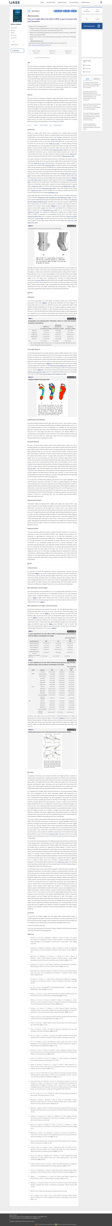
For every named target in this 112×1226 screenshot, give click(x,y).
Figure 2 (49, 363)
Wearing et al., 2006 (66, 197)
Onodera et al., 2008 (60, 374)
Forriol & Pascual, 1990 (49, 374)
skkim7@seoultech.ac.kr (36, 41)
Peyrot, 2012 (37, 180)
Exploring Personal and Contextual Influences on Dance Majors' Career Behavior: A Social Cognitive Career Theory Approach (92, 106)
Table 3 (35, 617)
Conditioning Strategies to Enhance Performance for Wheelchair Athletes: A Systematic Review (91, 126)
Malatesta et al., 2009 (69, 186)
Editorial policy (62, 2)
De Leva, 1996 (31, 468)
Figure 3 (62, 718)
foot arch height (43, 125)
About (42, 2)
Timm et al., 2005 (71, 216)
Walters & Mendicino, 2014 (40, 201)
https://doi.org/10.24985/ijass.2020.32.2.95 (40, 45)
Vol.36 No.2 (88, 72)
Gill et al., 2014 (31, 372)
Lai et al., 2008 (39, 218)
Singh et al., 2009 (36, 186)
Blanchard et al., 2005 (68, 156)
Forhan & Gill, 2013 (66, 173)
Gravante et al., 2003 (54, 197)
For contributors (74, 2)
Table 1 (45, 303)
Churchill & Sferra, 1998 (34, 216)
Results (12, 33)
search (101, 2)
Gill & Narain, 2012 (53, 192)
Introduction (14, 28)
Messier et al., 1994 (32, 222)
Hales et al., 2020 (54, 143)
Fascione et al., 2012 (53, 365)
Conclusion (13, 37)
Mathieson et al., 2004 (65, 365)
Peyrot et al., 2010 (36, 190)
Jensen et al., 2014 (56, 139)
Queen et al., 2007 (40, 372)
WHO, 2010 (73, 154)
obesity (35, 125)
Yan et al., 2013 (54, 834)
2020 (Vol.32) (17, 44)
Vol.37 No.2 (88, 65)
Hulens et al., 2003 (63, 862)
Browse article (51, 2)
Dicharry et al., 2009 (33, 212)
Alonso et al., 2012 (39, 163)
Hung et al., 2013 (49, 165)
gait (51, 125)
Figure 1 (53, 206)
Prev (13, 41)
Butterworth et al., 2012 (50, 210)
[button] (73, 11)
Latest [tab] (87, 79)
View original (71, 226)
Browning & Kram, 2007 (49, 188)
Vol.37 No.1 (88, 68)
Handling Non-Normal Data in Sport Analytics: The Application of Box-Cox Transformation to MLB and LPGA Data (92, 85)
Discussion (13, 35)
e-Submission (15, 50)
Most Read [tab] (96, 79)
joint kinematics (58, 125)
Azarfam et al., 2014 (43, 197)
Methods (13, 30)
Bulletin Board (85, 2)
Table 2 (47, 613)
